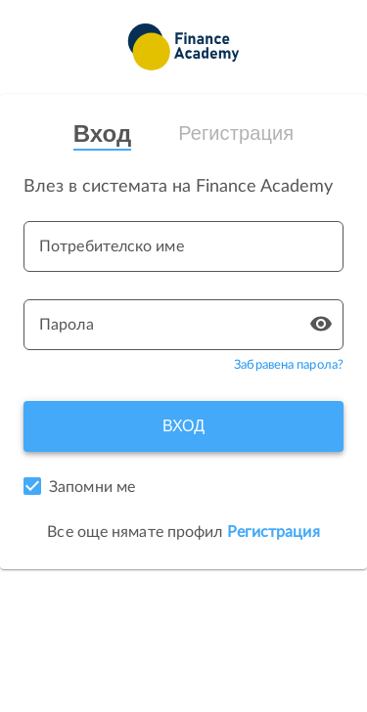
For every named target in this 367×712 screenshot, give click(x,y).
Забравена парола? (289, 365)
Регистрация (236, 133)
